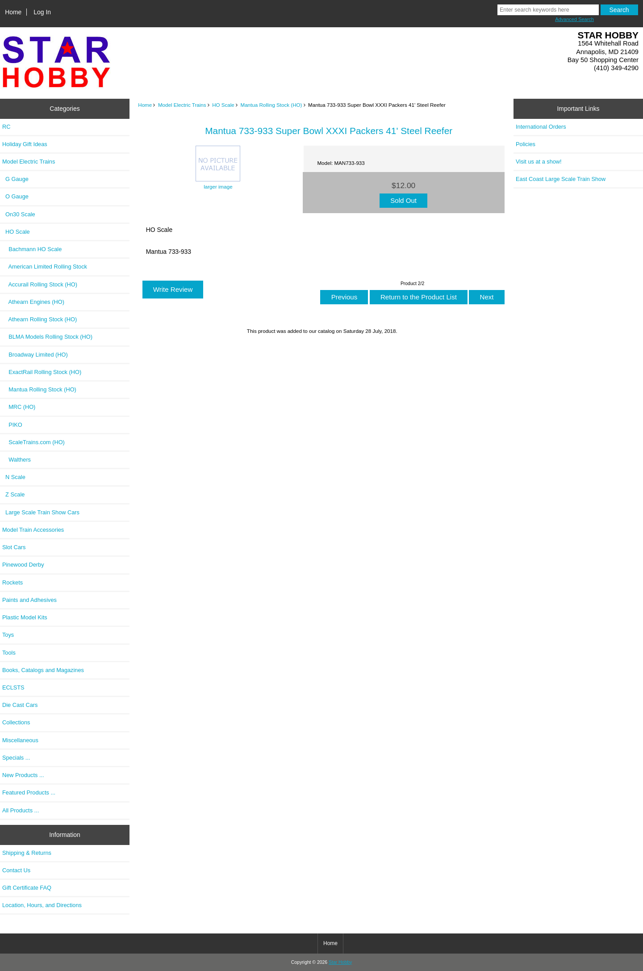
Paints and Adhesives (29, 600)
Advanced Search (574, 19)
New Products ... (23, 775)
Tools (9, 652)
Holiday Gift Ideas (24, 144)
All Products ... (20, 810)
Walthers (16, 459)
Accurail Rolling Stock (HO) (39, 284)
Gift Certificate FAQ (26, 887)
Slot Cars (13, 547)
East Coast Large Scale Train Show (560, 179)
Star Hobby (340, 962)
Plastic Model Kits (24, 617)
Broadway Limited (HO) (35, 354)
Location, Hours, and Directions (42, 905)
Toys (8, 634)
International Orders (541, 126)
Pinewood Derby (23, 564)
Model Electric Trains (182, 105)
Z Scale (13, 494)
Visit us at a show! (539, 161)
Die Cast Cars (20, 705)
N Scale (13, 477)
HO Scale (223, 105)
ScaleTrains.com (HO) (33, 442)
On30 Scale (18, 214)
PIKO (12, 424)
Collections (16, 722)
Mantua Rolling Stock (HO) (271, 105)
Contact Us (16, 870)
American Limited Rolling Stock (44, 266)
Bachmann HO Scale (32, 249)
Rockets (12, 582)
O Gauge (15, 196)
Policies (525, 144)
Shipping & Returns (26, 852)
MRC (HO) (18, 407)
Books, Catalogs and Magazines (43, 670)
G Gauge (15, 179)
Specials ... (16, 757)
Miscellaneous (20, 740)
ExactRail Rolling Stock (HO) (41, 372)
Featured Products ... (28, 792)
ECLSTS (13, 687)
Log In (42, 12)
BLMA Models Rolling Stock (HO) (47, 336)
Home (13, 12)
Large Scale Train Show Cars (40, 512)
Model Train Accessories (33, 529)
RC (6, 126)
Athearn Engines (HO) (33, 301)
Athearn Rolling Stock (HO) (39, 319)
